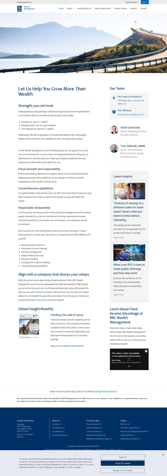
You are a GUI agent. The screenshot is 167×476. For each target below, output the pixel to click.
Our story (55, 424)
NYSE (104, 450)
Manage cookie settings (123, 470)
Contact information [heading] (25, 420)
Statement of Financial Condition (98, 439)
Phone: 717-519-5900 (25, 434)
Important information (132, 2)
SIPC (119, 450)
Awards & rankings (59, 435)
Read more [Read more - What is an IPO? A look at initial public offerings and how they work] (118, 294)
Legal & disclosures (93, 428)
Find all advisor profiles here (130, 115)
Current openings (127, 435)
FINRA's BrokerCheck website (101, 391)
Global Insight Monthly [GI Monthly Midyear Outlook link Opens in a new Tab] (73, 346)
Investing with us (84, 8)
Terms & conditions (93, 431)
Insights (133, 8)
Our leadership (57, 428)
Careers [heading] (124, 420)
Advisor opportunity (103, 8)
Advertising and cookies (129, 439)
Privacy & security (92, 424)
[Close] (163, 454)
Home (61, 8)
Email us (20, 437)
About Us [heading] (56, 420)
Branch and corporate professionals (133, 431)
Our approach (57, 431)
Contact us (40, 292)
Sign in (145, 2)
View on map (22, 431)
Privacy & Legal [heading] (92, 420)
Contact (143, 8)
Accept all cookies (122, 463)
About (70, 8)
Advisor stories (120, 8)
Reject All (122, 457)
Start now (124, 424)
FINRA (112, 450)
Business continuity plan (95, 435)
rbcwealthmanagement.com (24, 2)
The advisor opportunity (129, 428)
